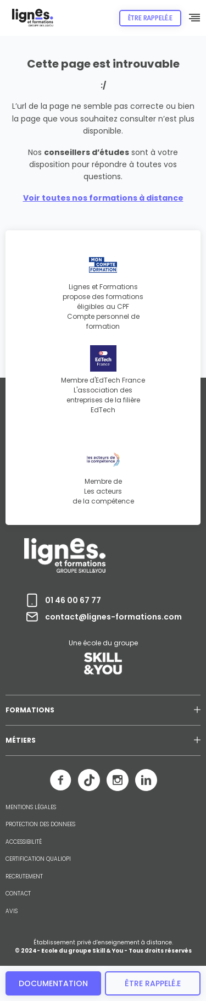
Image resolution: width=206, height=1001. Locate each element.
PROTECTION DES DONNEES (40, 824)
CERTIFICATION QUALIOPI (38, 859)
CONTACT (18, 894)
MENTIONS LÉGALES (30, 807)
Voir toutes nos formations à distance (103, 197)
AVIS (11, 911)
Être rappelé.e (150, 18)
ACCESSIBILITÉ (23, 842)
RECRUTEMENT (24, 876)
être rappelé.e (153, 983)
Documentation (53, 983)
